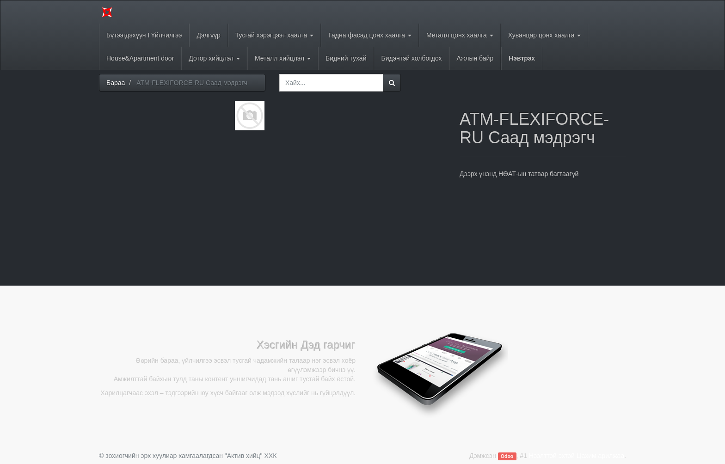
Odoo (507, 456)
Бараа (115, 82)
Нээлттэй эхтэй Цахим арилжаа (576, 455)
